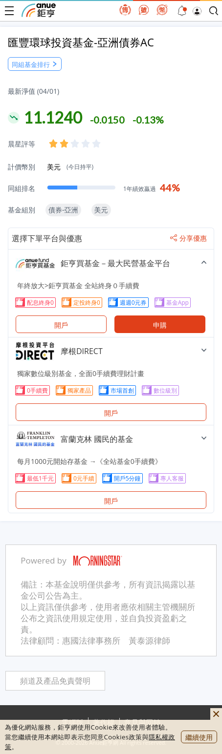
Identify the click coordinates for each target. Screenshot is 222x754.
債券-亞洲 (63, 209)
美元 (70, 166)
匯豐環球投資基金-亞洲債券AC (81, 42)
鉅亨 (39, 10)
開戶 (61, 325)
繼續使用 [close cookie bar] (199, 737)
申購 (160, 325)
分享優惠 (188, 238)
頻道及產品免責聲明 (55, 681)
